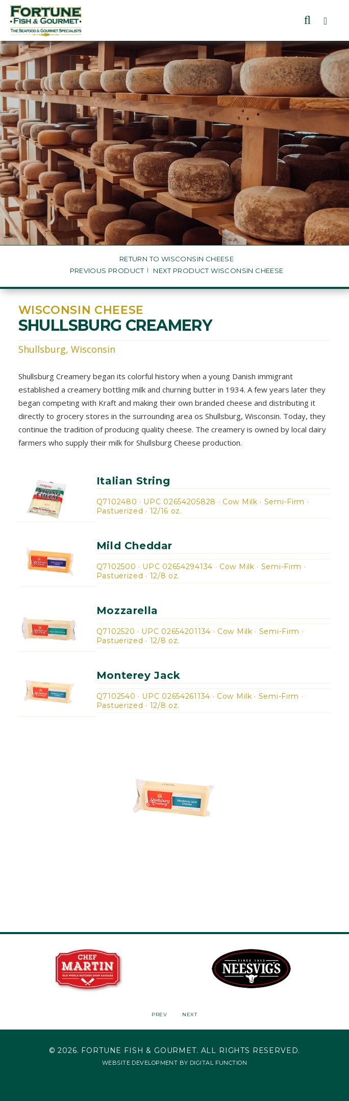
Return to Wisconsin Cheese (176, 259)
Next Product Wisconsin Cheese (218, 270)
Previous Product (107, 270)
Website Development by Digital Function (174, 1062)
